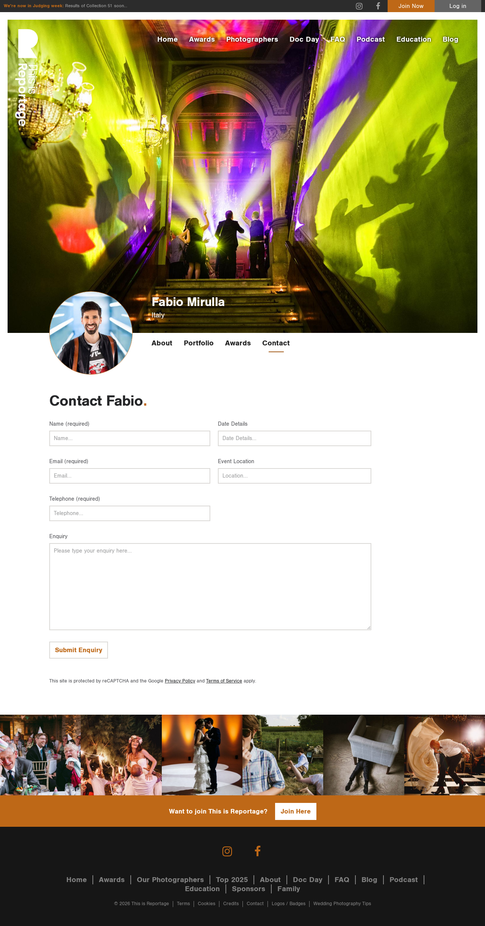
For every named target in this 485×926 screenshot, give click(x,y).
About (162, 343)
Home (167, 39)
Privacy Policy (180, 681)
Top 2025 (232, 879)
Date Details (232, 424)
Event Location (236, 461)
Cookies (206, 904)
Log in (457, 6)
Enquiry (58, 536)
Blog (450, 39)
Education (413, 39)
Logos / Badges (288, 904)
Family (288, 888)
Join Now (411, 6)
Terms (183, 904)
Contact (276, 343)
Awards (202, 39)
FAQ (337, 39)
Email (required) (68, 461)
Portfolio (199, 343)
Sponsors (248, 888)
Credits (231, 904)
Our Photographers (170, 879)
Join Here (296, 811)
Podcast (371, 39)
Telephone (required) (74, 499)
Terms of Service (224, 681)
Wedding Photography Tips (342, 904)
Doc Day (304, 39)
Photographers (252, 39)
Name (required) (69, 424)
